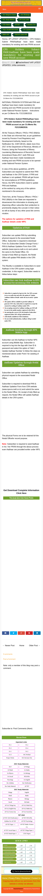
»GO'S (5, 845)
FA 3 (10, 748)
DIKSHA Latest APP (21, 34)
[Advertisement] (21, 79)
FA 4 (27, 748)
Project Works (10, 758)
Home (21, 646)
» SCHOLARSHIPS (9, 856)
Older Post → (34, 646)
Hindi (10, 795)
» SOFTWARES (8, 859)
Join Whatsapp (25, 15)
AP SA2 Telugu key (10, 805)
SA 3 (10, 754)
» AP (21, 845)
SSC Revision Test (27, 758)
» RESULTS (7, 862)
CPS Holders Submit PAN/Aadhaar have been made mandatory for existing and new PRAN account (21, 53)
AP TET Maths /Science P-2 (26, 826)
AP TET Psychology (26, 821)
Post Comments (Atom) (22, 729)
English (27, 792)
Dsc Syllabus (10, 783)
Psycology (10, 780)
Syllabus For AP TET (10, 821)
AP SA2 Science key (10, 812)
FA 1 (10, 745)
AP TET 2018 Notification (10, 818)
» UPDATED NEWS (9, 849)
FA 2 (27, 745)
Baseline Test (31, 24)
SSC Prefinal (26, 754)
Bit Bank (26, 802)
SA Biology (27, 773)
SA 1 (10, 751)
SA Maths (27, 770)
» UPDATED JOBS (9, 852)
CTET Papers (27, 833)
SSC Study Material (9, 19)
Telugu (10, 792)
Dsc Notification (26, 783)
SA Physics (10, 773)
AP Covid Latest (24, 19)
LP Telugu (27, 767)
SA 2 (26, 751)
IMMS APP (6, 34)
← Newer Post (8, 646)
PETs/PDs (27, 776)
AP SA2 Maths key (27, 808)
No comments (19, 65)
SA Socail (10, 776)
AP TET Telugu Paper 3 (26, 830)
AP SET (17, 24)
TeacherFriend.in (18, 888)
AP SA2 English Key (10, 808)
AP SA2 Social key (27, 812)
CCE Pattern (6, 24)
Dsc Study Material (10, 786)
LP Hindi (10, 770)
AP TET (27, 786)
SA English (27, 780)
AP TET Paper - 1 (10, 824)
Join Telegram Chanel (9, 15)
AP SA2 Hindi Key (27, 805)
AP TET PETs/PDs (27, 818)
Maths (27, 795)
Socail (10, 802)
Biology (27, 799)
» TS (30, 845)
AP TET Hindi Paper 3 (10, 833)
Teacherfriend (22, 62)
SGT (10, 767)
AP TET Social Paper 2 (10, 830)
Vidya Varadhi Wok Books (10, 29)
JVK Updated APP (28, 29)
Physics (10, 799)
